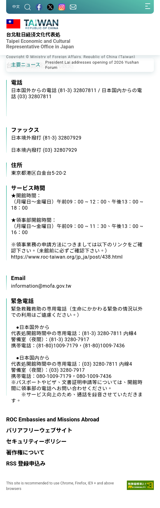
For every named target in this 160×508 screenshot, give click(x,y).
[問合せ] (73, 7)
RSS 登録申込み (25, 463)
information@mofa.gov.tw (41, 286)
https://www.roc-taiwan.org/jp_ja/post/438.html (67, 257)
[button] (15, 64)
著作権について (25, 452)
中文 (16, 7)
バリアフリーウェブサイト (39, 430)
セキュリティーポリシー (36, 441)
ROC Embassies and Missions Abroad (52, 419)
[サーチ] (27, 7)
